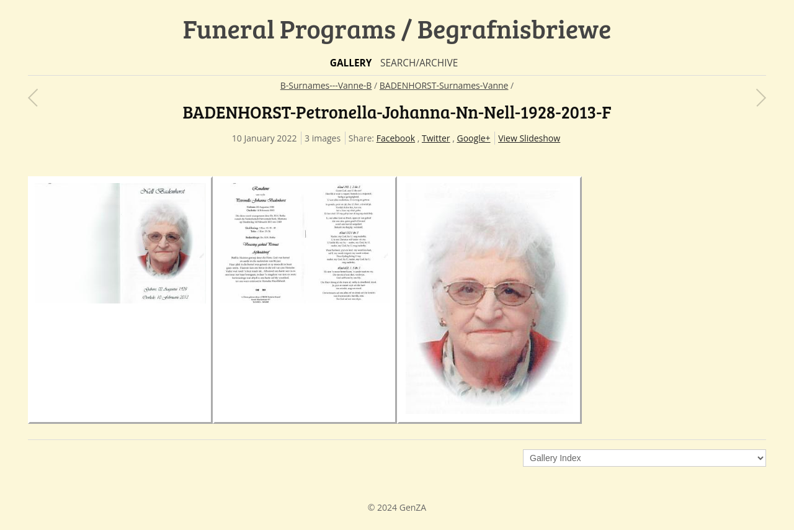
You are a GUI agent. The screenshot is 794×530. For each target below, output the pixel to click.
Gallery (351, 63)
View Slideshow (529, 138)
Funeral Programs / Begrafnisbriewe (397, 28)
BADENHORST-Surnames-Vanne (444, 85)
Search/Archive (419, 63)
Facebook (396, 138)
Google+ (474, 138)
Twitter (436, 138)
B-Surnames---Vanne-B (326, 85)
